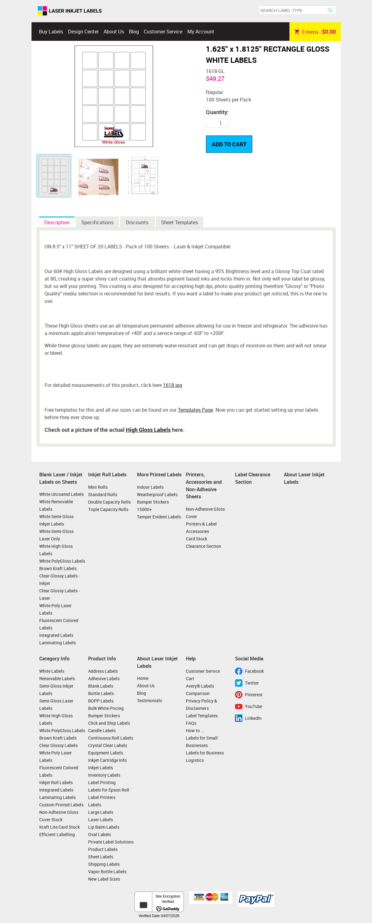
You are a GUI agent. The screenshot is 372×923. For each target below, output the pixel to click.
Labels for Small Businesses (202, 741)
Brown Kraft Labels (58, 568)
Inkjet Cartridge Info (107, 760)
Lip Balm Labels (103, 827)
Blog (134, 31)
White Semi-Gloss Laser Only (56, 535)
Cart (190, 678)
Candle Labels (102, 730)
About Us (114, 31)
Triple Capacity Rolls (108, 509)
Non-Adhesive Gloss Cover (205, 512)
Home (142, 678)
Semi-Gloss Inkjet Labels (56, 689)
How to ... (195, 730)
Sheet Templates (179, 222)
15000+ (144, 509)
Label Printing (102, 782)
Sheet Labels (100, 857)
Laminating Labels (57, 643)
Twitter (252, 683)
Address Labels (103, 671)
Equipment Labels (105, 753)
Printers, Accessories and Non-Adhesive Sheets (204, 485)
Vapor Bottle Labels (107, 871)
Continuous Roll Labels (110, 738)
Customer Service (163, 31)
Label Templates (202, 716)
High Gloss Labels (148, 429)
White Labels (51, 671)
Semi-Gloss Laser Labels (56, 704)
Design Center (83, 31)
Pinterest (254, 695)
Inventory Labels (104, 775)
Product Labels (103, 849)
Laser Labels (100, 819)
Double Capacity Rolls (109, 502)
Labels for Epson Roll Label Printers (108, 793)
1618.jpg (172, 385)
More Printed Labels (159, 474)
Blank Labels (100, 686)
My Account (200, 31)
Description (57, 222)
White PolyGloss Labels (62, 561)
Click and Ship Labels (109, 723)
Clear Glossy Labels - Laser (59, 594)
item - (315, 31)
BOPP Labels (100, 701)
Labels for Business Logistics (205, 756)
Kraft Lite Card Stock (59, 827)
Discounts (137, 222)
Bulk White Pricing (106, 708)
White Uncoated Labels (61, 494)
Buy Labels (51, 31)
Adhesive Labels (104, 678)
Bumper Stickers (153, 502)
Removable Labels (57, 678)
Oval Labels (99, 834)
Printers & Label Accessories (201, 527)
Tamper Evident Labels (159, 517)
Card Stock (196, 539)
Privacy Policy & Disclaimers (201, 704)
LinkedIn (253, 718)
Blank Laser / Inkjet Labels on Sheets (61, 478)
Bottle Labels (101, 693)
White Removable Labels (56, 505)
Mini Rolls (98, 487)
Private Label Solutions (111, 842)
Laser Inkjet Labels (69, 11)
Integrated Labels (56, 635)
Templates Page (195, 409)
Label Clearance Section (252, 478)
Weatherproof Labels (157, 494)
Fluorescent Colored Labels (58, 624)
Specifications (97, 222)
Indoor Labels (150, 487)
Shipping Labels (104, 864)
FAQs (191, 723)
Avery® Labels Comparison (200, 689)
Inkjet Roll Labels (107, 474)
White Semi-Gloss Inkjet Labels (56, 520)
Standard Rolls (102, 494)
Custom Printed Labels (61, 805)
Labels (94, 805)
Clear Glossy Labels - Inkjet (59, 579)
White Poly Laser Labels (55, 609)
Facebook (254, 671)
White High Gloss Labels (56, 549)
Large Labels (100, 812)
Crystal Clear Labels (107, 745)
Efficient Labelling (57, 834)
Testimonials (149, 700)
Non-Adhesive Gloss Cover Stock (58, 815)
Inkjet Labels (100, 768)
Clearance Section (203, 546)
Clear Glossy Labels (58, 745)
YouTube (253, 706)
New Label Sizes (104, 879)
